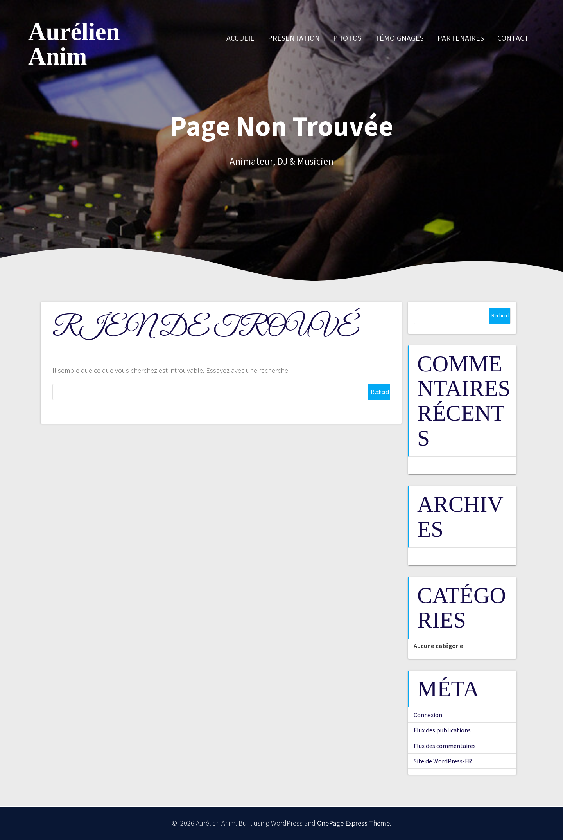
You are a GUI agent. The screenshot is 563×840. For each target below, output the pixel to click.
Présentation (294, 38)
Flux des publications (442, 730)
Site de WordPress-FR (443, 761)
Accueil (240, 38)
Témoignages (399, 38)
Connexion (428, 715)
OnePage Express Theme (353, 822)
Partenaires (460, 38)
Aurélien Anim (74, 44)
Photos (347, 38)
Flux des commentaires (445, 746)
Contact (513, 38)
